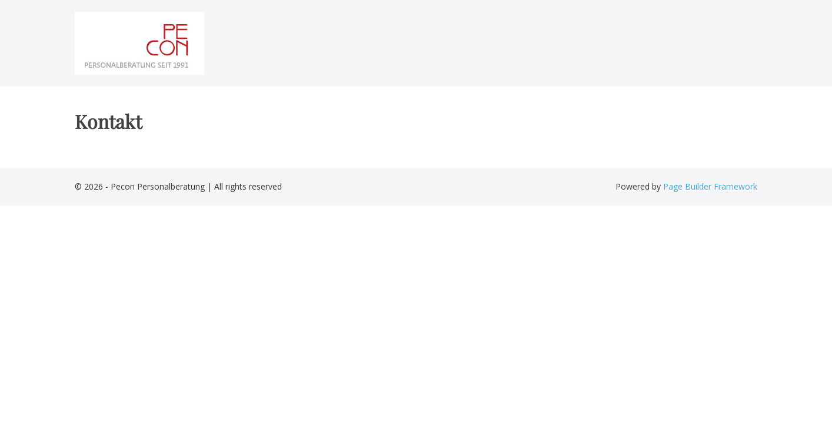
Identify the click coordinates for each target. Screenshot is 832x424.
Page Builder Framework (710, 186)
